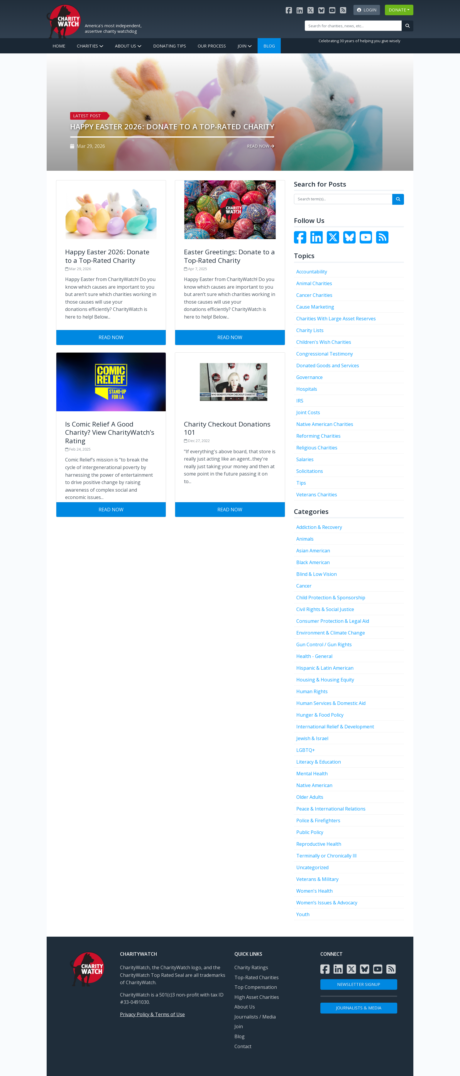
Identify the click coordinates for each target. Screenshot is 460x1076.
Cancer (304, 586)
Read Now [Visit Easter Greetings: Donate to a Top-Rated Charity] (229, 337)
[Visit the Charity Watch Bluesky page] (321, 10)
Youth (303, 914)
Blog (269, 46)
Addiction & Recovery (319, 527)
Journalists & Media (358, 1008)
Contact (242, 1046)
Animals (305, 539)
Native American (314, 785)
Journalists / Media (255, 1017)
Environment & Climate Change (330, 633)
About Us (128, 46)
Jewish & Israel (312, 738)
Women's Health (314, 891)
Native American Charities (324, 424)
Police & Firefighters (318, 820)
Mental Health (312, 773)
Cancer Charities (314, 295)
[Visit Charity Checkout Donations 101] (230, 427)
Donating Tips (169, 46)
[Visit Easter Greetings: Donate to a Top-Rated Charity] (230, 255)
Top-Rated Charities (256, 977)
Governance (309, 377)
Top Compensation (255, 987)
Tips (301, 483)
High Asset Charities (256, 997)
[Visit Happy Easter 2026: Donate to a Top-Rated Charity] (111, 255)
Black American (313, 562)
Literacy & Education (318, 762)
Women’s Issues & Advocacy (326, 902)
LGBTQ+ (305, 750)
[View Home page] (63, 21)
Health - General (314, 656)
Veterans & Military (317, 879)
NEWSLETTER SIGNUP (358, 984)
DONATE (397, 10)
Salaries (305, 459)
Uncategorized (312, 867)
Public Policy (309, 832)
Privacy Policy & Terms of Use (152, 1014)
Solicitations (309, 471)
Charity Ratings (251, 967)
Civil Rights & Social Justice (325, 609)
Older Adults (309, 797)
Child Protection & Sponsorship (330, 597)
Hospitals (306, 389)
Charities (90, 46)
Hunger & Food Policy (320, 715)
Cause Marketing (315, 307)
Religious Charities (316, 447)
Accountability (311, 271)
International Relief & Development (335, 726)
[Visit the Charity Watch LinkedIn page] (300, 10)
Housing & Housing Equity (325, 679)
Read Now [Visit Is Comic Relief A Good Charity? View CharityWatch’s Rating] (111, 509)
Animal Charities (314, 283)
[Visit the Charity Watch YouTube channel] (332, 10)
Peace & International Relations (331, 809)
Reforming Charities (318, 436)
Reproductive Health (318, 844)
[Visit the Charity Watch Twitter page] (334, 241)
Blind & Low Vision (316, 574)
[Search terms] (343, 199)
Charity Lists (310, 330)
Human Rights (312, 691)
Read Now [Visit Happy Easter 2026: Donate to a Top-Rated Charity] (111, 337)
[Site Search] (353, 26)
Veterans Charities (316, 494)
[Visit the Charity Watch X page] (310, 10)
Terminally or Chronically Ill (326, 855)
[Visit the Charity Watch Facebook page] (289, 10)
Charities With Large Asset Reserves (336, 318)
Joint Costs (308, 412)
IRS (299, 400)
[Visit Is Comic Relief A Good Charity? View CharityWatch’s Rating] (111, 427)
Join (245, 46)
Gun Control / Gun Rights (324, 644)
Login (366, 10)
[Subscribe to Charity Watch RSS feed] (343, 10)
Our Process (212, 46)
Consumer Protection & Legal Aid (332, 621)
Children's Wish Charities (323, 342)
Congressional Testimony (324, 354)
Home (59, 46)
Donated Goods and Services (327, 365)
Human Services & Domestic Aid (331, 703)
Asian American (313, 550)
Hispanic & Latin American (325, 668)
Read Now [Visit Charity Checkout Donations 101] (229, 509)
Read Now (260, 146)
